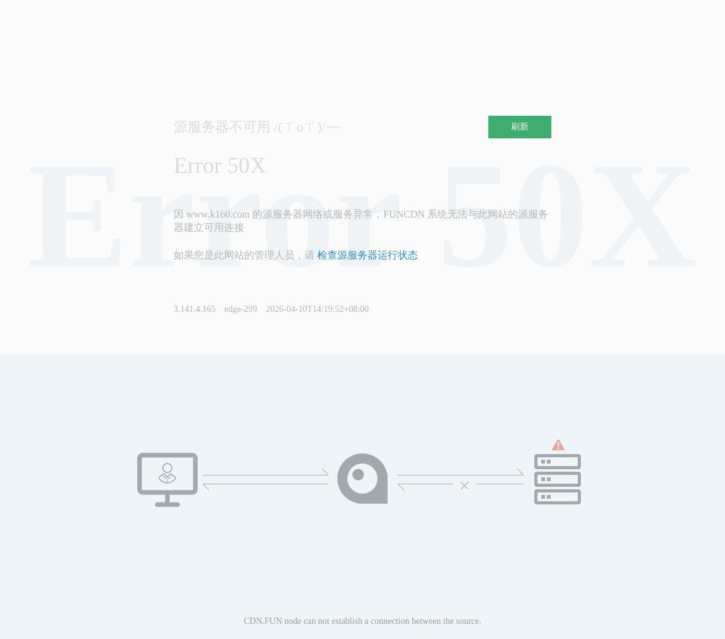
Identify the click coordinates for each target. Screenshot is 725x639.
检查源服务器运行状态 (367, 255)
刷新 (520, 126)
